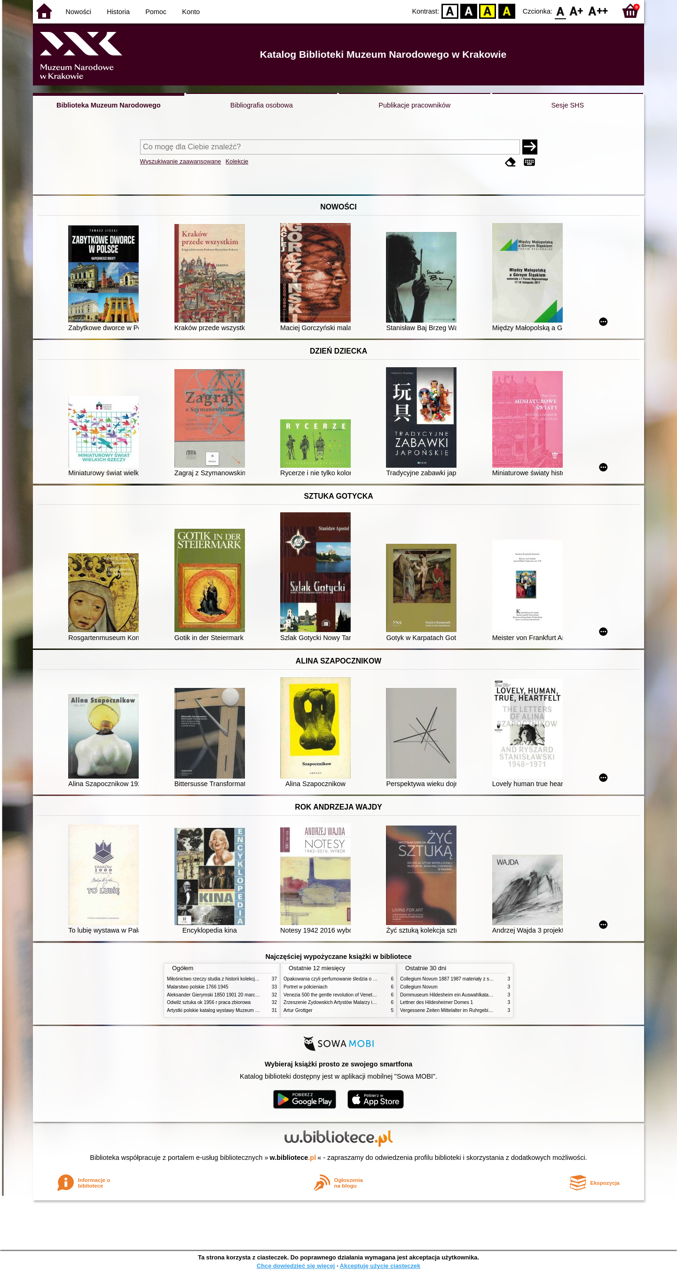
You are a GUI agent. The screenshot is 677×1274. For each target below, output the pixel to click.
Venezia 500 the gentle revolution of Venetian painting (339, 994)
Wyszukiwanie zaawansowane (180, 161)
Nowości (78, 11)
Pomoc (155, 11)
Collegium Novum (419, 986)
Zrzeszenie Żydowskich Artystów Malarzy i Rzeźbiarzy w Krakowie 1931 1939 (364, 1002)
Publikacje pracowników (414, 105)
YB (488, 11)
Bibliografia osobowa (261, 105)
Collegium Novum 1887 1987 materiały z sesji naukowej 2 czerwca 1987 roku (481, 978)
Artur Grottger (298, 1010)
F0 (560, 11)
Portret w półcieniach (305, 986)
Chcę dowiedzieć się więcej (296, 1265)
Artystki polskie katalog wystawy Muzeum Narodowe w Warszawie (236, 1010)
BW (469, 11)
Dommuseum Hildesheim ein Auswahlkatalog (447, 994)
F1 (576, 11)
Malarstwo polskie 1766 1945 (197, 986)
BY (507, 11)
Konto (191, 11)
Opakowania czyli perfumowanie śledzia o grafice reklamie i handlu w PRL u (363, 978)
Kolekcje (237, 161)
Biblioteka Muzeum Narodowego (108, 105)
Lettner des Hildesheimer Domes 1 (436, 1002)
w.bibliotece (293, 1157)
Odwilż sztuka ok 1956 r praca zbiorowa (209, 1002)
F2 (598, 11)
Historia (118, 11)
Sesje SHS (567, 105)
